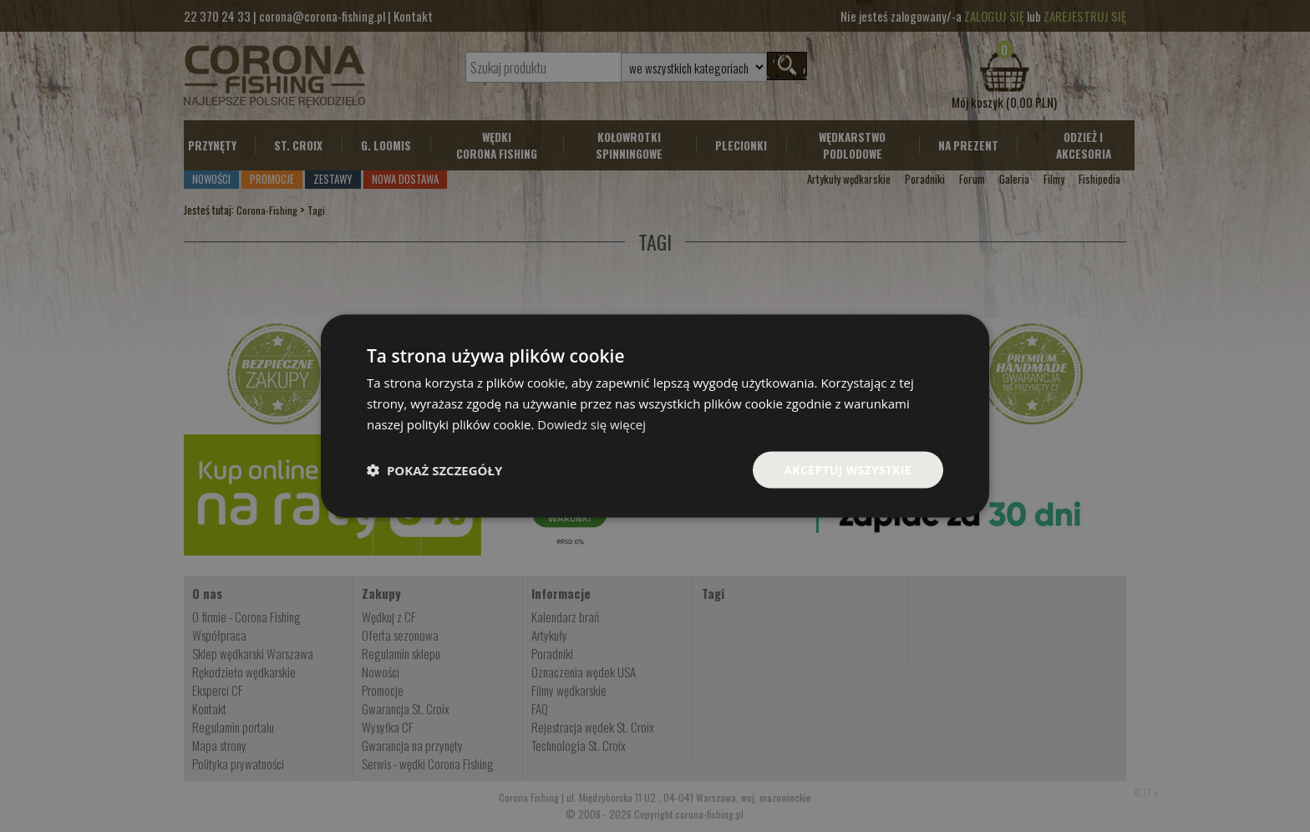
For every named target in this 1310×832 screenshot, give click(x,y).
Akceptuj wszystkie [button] (847, 469)
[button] (434, 469)
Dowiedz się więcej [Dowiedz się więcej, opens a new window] (591, 423)
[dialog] (655, 415)
